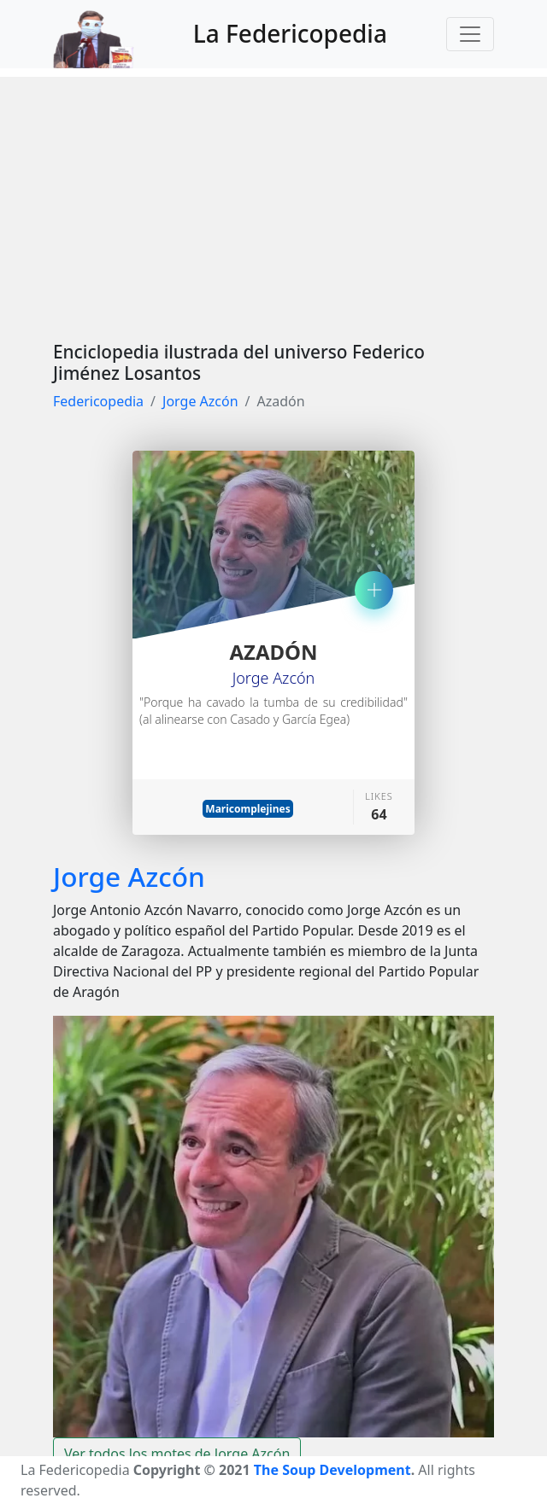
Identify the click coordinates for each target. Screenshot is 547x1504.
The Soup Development (332, 1469)
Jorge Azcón (200, 401)
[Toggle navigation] (470, 34)
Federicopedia (98, 401)
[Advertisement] (273, 196)
